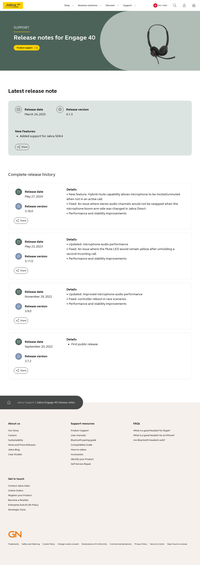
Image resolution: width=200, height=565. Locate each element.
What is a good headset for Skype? (151, 430)
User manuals (78, 435)
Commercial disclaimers (121, 544)
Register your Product (20, 495)
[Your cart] (194, 5)
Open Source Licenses (177, 544)
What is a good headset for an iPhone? (154, 435)
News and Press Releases (22, 444)
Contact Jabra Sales (19, 485)
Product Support (80, 430)
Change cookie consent (68, 544)
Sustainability (15, 440)
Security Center (157, 544)
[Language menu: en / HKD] (160, 5)
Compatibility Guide (81, 444)
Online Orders (15, 490)
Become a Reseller (18, 500)
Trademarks (13, 544)
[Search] (175, 5)
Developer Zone (17, 509)
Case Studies (15, 454)
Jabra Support (25, 402)
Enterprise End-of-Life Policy (23, 504)
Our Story (13, 430)
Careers (12, 435)
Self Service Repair (81, 464)
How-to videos (78, 449)
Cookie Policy (49, 544)
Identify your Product (82, 459)
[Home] (9, 402)
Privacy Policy (141, 544)
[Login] (184, 5)
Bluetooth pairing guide (83, 440)
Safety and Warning (31, 544)
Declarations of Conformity (94, 544)
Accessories (77, 454)
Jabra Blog (14, 449)
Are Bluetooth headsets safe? (149, 440)
